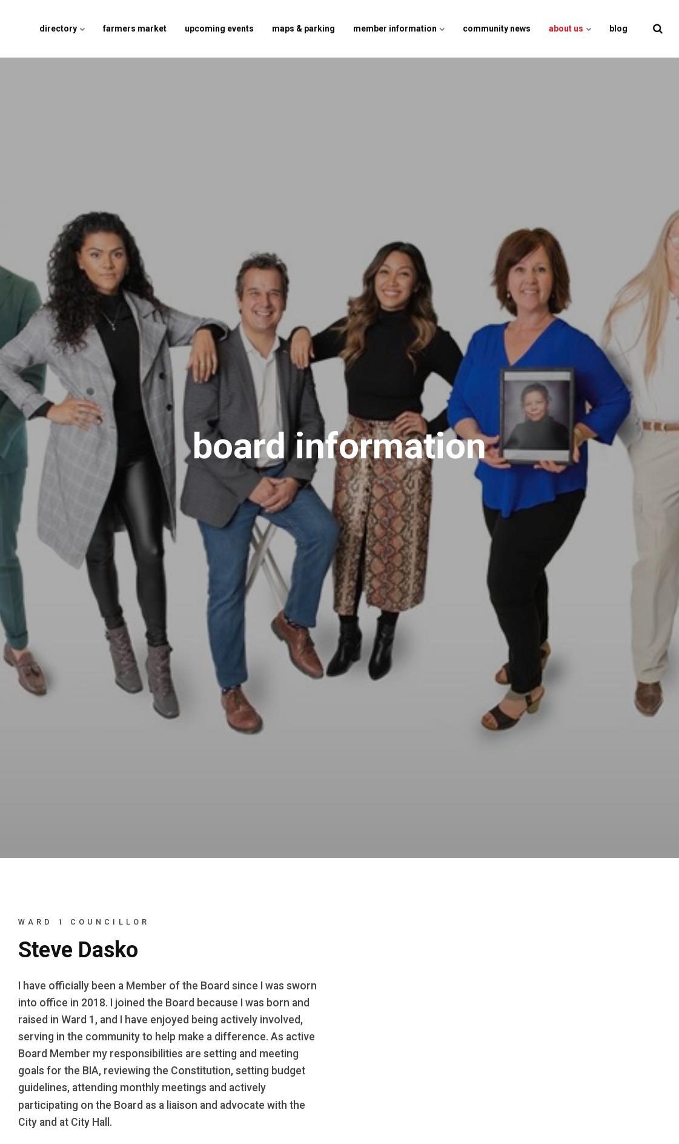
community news (497, 28)
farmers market (135, 28)
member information (399, 28)
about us (570, 28)
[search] (658, 29)
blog (618, 28)
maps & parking (303, 28)
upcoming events (219, 28)
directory (62, 28)
